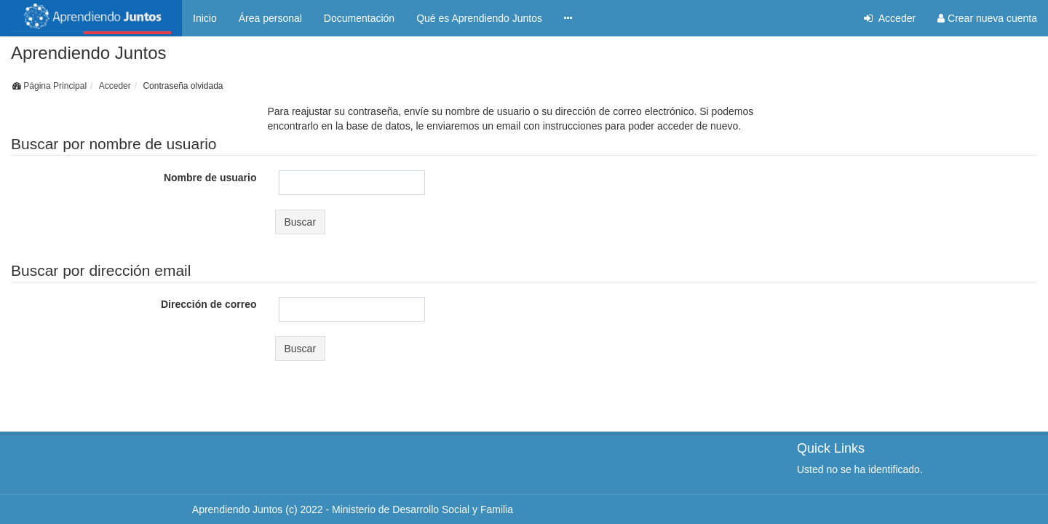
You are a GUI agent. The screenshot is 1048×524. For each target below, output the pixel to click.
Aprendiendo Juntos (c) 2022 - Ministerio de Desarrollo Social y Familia (352, 498)
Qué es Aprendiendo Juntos (479, 18)
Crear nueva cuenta (987, 18)
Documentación (359, 18)
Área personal (270, 18)
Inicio (205, 18)
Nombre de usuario (210, 177)
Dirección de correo (209, 304)
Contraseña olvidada (183, 86)
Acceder (890, 18)
